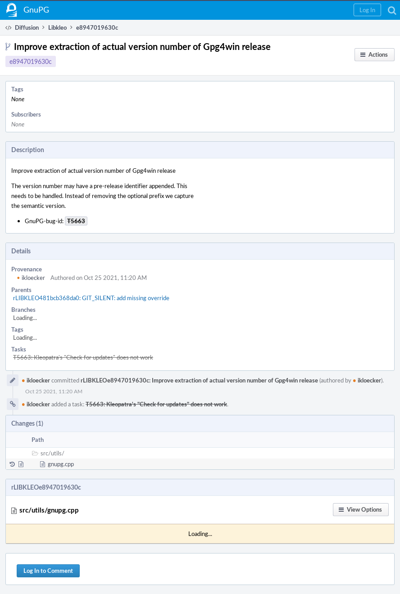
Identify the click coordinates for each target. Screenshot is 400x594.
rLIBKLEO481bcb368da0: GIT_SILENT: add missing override (91, 298)
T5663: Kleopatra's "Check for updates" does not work (83, 357)
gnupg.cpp (61, 464)
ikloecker (31, 278)
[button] (367, 10)
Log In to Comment (48, 571)
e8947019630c (30, 61)
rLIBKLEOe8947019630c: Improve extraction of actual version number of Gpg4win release (199, 380)
